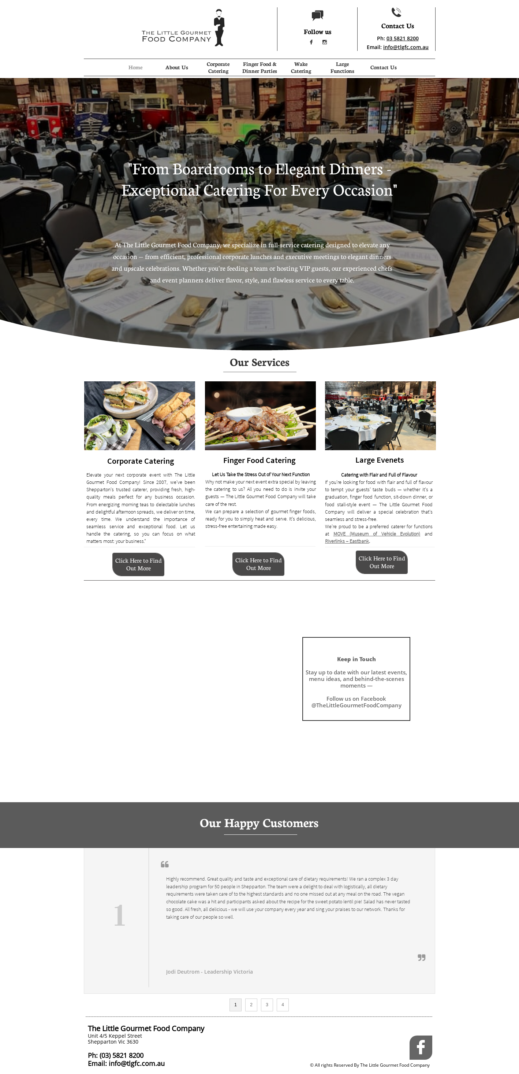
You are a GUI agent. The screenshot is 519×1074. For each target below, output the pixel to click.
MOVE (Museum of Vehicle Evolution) (377, 533)
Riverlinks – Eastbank (347, 541)
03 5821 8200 (403, 38)
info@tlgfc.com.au (406, 47)
